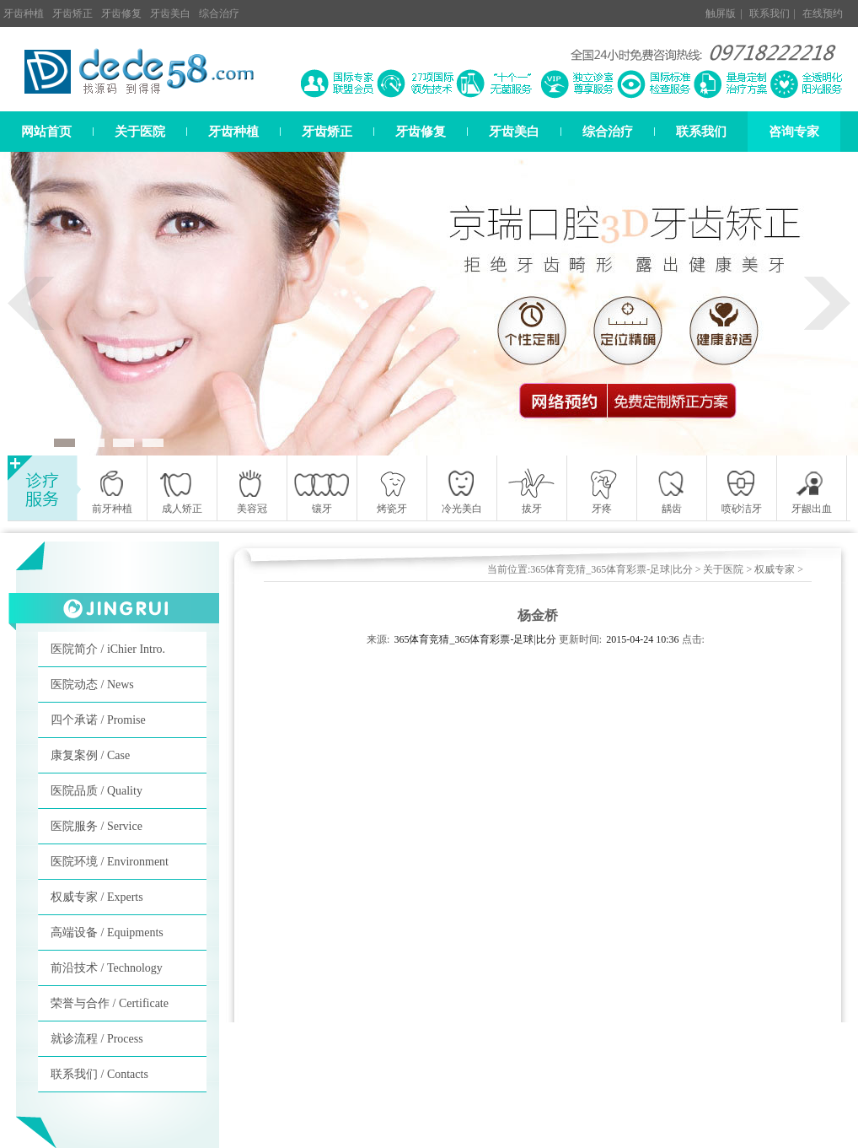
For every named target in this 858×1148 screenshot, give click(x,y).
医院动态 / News (92, 684)
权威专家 (774, 569)
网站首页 (46, 131)
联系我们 (769, 13)
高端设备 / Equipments (107, 932)
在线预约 (822, 13)
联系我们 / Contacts (99, 1074)
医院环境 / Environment (110, 861)
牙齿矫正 (72, 13)
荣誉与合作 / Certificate (110, 1003)
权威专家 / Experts (97, 897)
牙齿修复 (121, 13)
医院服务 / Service (96, 826)
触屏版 (720, 13)
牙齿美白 (170, 13)
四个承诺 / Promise (98, 720)
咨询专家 (794, 131)
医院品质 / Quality (96, 790)
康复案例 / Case (90, 755)
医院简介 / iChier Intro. (108, 649)
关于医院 (140, 131)
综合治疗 (219, 13)
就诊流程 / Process (97, 1038)
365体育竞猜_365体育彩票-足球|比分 (611, 569)
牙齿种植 (23, 13)
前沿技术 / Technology (107, 968)
